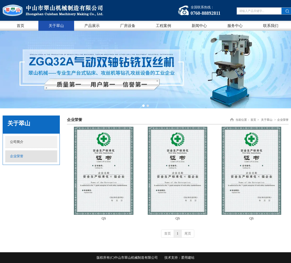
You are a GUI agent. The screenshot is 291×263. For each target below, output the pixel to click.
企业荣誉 (283, 119)
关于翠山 (266, 119)
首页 (253, 119)
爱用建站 (187, 257)
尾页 (187, 233)
